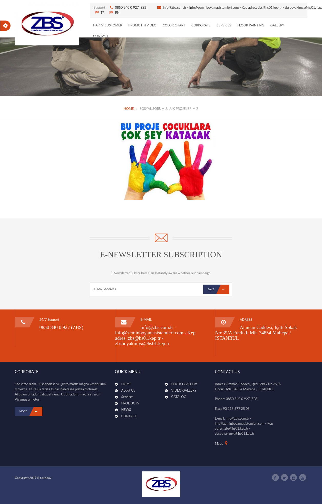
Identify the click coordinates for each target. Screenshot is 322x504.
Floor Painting (250, 25)
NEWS (126, 410)
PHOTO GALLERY (184, 384)
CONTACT (100, 35)
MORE (30, 411)
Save (218, 289)
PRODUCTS (130, 403)
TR (100, 13)
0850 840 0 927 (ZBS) (131, 7)
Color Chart (174, 25)
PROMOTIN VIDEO (142, 25)
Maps (219, 443)
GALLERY (277, 25)
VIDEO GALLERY (184, 390)
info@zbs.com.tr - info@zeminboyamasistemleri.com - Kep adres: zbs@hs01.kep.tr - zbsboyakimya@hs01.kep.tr (155, 335)
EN (114, 13)
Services (127, 397)
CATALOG (178, 397)
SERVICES (224, 25)
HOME (129, 108)
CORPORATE (201, 25)
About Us (128, 390)
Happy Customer (107, 25)
